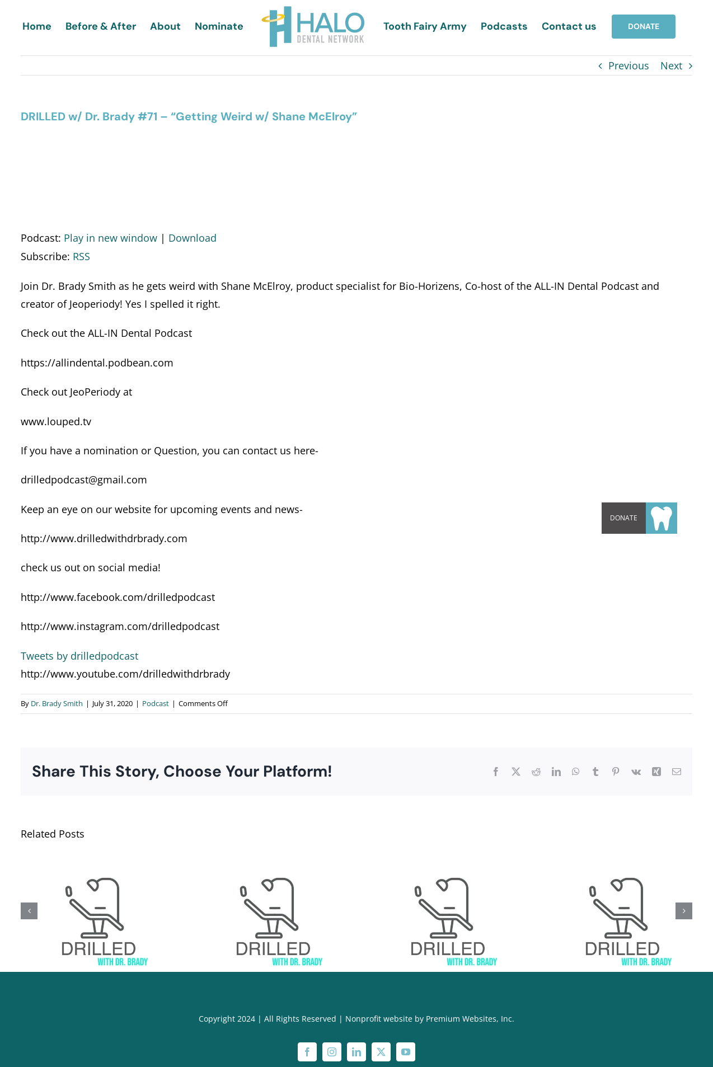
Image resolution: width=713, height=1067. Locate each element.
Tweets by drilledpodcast (79, 655)
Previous (628, 65)
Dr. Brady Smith (57, 703)
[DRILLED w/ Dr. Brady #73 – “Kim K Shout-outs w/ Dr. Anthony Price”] (94, 861)
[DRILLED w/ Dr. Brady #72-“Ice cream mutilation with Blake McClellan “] (269, 861)
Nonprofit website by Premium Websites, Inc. (429, 1018)
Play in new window (110, 238)
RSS (81, 256)
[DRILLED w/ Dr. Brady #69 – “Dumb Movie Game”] (618, 861)
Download (192, 238)
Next (671, 65)
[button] (661, 518)
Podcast (155, 703)
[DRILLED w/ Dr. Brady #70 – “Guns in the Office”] (444, 861)
